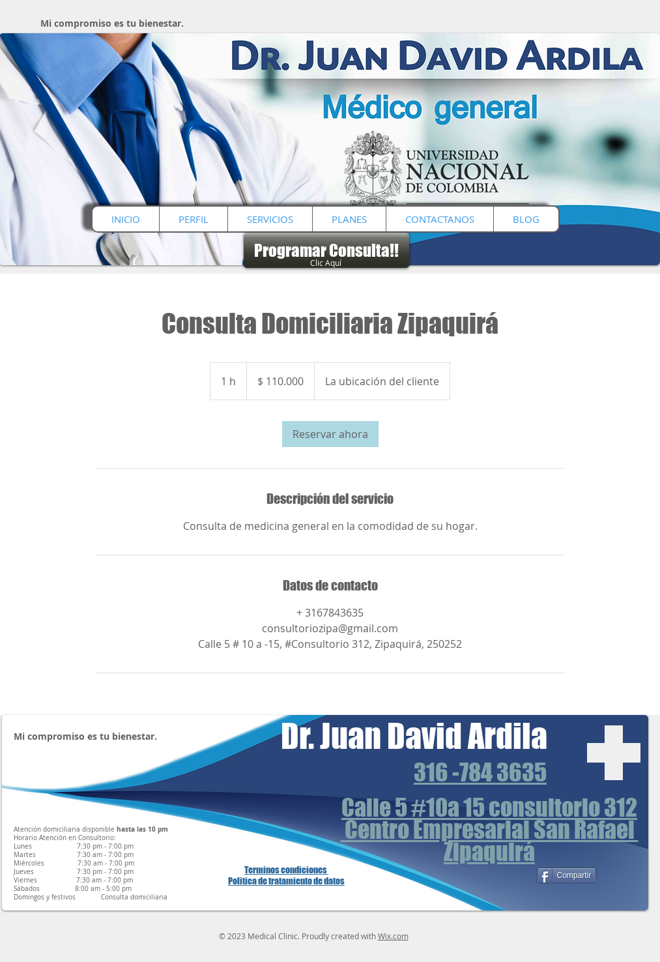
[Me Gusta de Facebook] (504, 876)
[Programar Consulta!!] (326, 250)
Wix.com (393, 936)
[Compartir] (567, 875)
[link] (330, 434)
